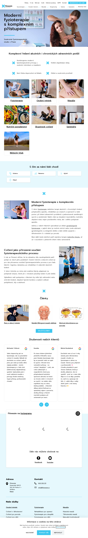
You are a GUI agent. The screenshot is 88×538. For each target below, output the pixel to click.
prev (41, 405)
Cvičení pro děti (12, 517)
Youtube (50, 459)
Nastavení (29, 533)
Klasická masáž (68, 512)
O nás (31, 3)
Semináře (71, 7)
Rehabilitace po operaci (43, 512)
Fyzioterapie (21, 7)
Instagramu (26, 413)
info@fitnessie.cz (44, 488)
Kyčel (64, 173)
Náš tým (37, 3)
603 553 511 (42, 483)
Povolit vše (43, 533)
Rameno (39, 173)
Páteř (13, 180)
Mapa (11, 492)
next (47, 405)
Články (26, 3)
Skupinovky (53, 7)
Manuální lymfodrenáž (71, 517)
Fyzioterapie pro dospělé (43, 514)
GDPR (59, 3)
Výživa (63, 7)
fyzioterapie (42, 209)
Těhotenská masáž (70, 514)
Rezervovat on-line (77, 3)
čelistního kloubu (73, 237)
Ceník (42, 3)
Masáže (44, 7)
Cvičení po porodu (13, 514)
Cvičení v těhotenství (14, 512)
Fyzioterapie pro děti (42, 517)
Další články (44, 331)
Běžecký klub (82, 6)
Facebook (38, 459)
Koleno (13, 173)
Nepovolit (58, 533)
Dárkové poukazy (51, 3)
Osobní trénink (33, 7)
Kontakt (64, 3)
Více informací (60, 527)
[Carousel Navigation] (44, 406)
